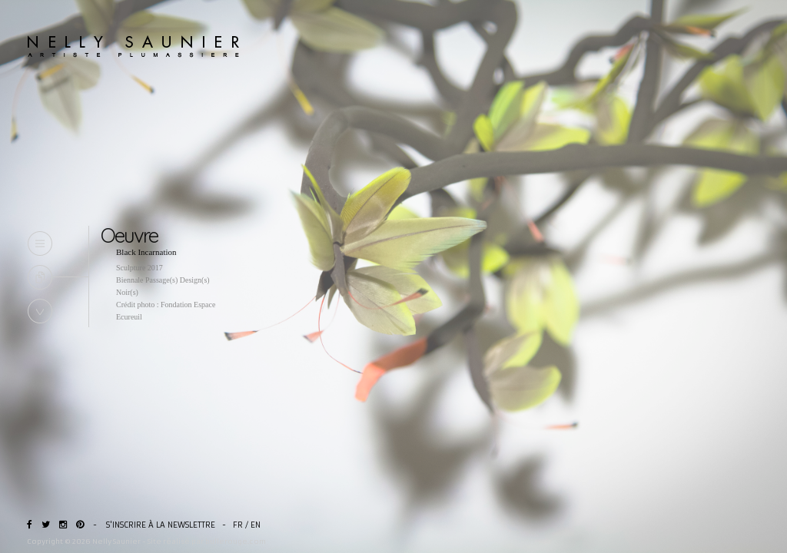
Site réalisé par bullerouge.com (207, 541)
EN (256, 525)
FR (238, 525)
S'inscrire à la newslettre (160, 525)
